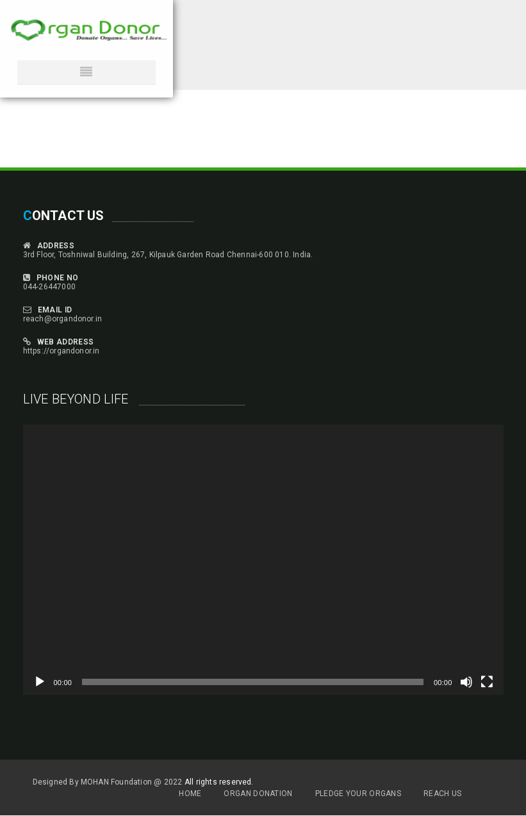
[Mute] (466, 682)
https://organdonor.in (61, 350)
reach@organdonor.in (63, 318)
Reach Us (442, 793)
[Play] (39, 682)
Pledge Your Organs (358, 793)
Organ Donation (258, 793)
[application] (263, 560)
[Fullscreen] (487, 682)
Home (190, 793)
